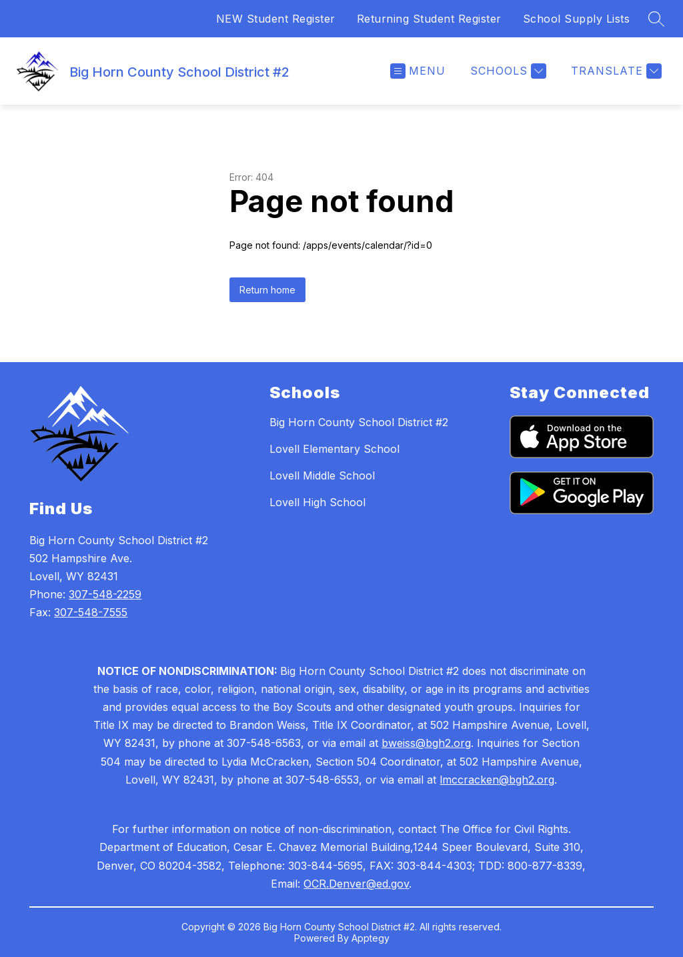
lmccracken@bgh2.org (497, 779)
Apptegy (371, 938)
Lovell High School (317, 502)
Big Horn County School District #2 (358, 422)
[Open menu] (418, 71)
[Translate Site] (615, 71)
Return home (267, 289)
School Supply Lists (576, 18)
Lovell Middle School (322, 475)
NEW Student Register (275, 18)
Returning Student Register (429, 18)
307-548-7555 (90, 612)
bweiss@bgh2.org (426, 743)
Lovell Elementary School (334, 448)
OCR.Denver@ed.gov (356, 883)
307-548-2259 (105, 594)
